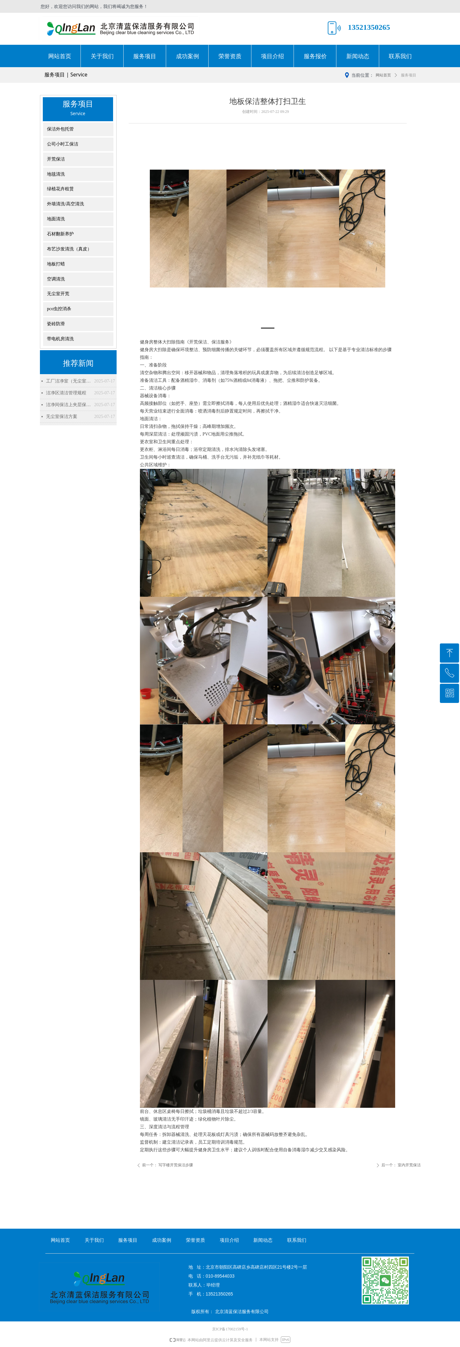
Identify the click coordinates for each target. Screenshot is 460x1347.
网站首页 (383, 75)
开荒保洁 (56, 159)
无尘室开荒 (58, 293)
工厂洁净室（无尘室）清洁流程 (68, 381)
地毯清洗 (56, 174)
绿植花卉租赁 (60, 188)
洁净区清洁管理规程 (66, 392)
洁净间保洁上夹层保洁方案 (68, 404)
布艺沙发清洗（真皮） (69, 249)
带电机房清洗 (60, 338)
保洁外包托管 (60, 129)
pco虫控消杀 (59, 308)
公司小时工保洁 (62, 144)
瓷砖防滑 (56, 323)
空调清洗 (56, 279)
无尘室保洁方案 (61, 416)
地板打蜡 (56, 264)
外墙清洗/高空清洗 (65, 203)
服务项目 (408, 75)
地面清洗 (56, 219)
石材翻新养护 (60, 234)
